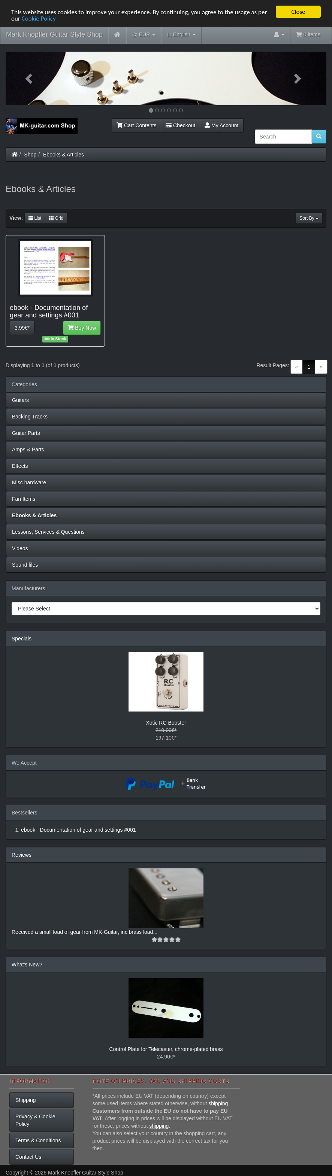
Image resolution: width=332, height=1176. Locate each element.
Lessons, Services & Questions (48, 532)
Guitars (20, 400)
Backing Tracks (30, 417)
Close (298, 12)
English (181, 34)
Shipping (25, 1100)
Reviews (21, 855)
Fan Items (23, 499)
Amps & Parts (28, 450)
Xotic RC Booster (166, 723)
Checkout (180, 125)
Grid (56, 218)
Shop (30, 155)
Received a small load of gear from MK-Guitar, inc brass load (82, 932)
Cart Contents (136, 125)
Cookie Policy (39, 18)
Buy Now (82, 328)
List (34, 218)
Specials (21, 639)
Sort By (309, 218)
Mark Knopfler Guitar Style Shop (54, 34)
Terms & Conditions (38, 1140)
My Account (221, 125)
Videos (20, 548)
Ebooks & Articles (63, 155)
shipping (218, 1103)
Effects (20, 466)
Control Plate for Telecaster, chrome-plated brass (166, 1049)
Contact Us (28, 1157)
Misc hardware (29, 482)
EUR (143, 34)
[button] (30, 78)
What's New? (27, 965)
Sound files (25, 565)
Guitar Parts (26, 433)
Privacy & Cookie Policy (35, 1120)
